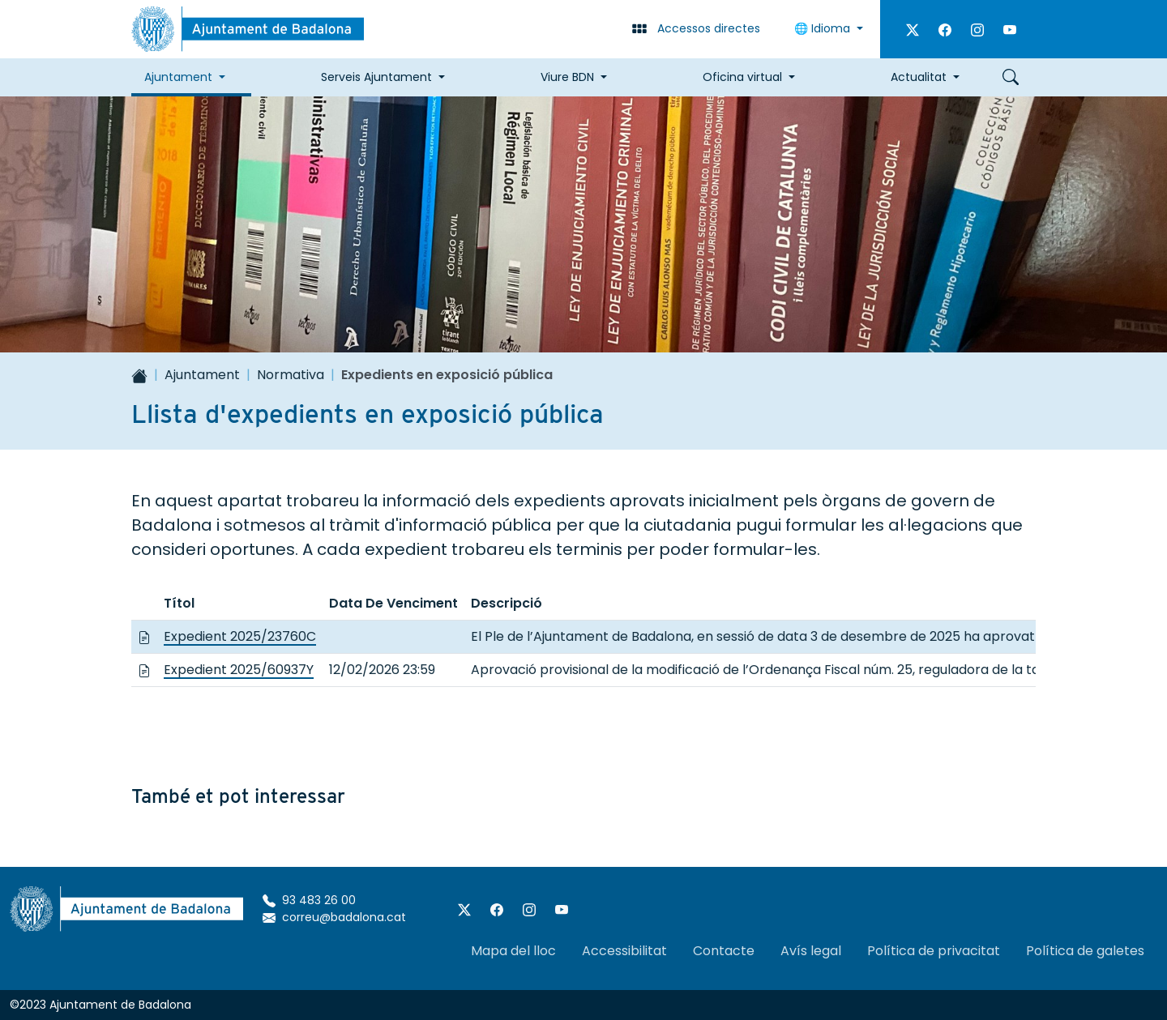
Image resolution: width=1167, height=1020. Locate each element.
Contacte (723, 950)
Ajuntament (202, 374)
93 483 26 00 (309, 900)
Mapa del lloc (513, 950)
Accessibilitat (624, 950)
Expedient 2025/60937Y (239, 669)
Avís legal (810, 950)
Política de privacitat (933, 950)
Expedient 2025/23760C (240, 636)
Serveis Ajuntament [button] (376, 77)
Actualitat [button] (919, 77)
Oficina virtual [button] (742, 77)
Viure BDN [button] (567, 77)
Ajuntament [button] (178, 77)
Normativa (290, 374)
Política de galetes (1085, 950)
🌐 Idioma (823, 28)
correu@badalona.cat (334, 917)
